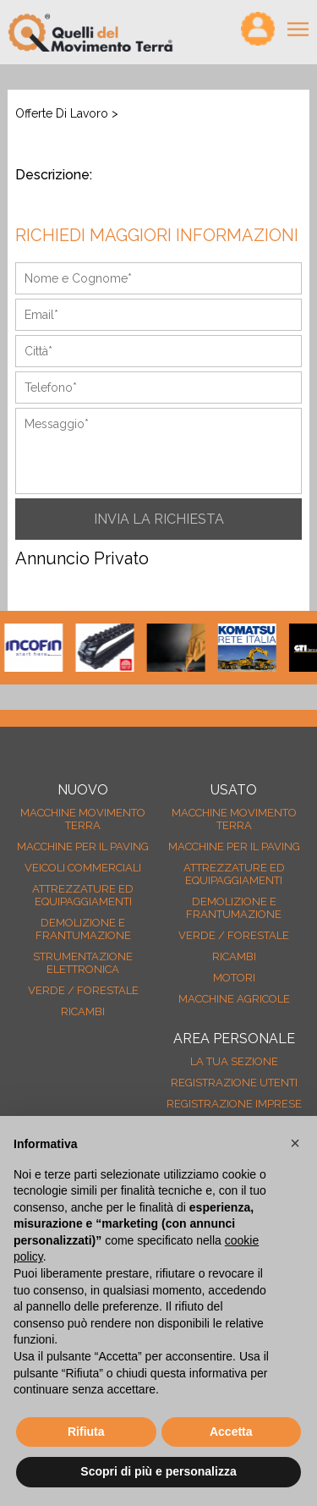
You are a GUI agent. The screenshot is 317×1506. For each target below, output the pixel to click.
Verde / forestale (83, 990)
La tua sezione (234, 1061)
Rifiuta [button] (86, 1431)
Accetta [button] (231, 1431)
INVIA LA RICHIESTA (159, 519)
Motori (234, 977)
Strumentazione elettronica (83, 963)
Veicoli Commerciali (83, 867)
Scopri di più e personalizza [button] (158, 1471)
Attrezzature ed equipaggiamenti (83, 895)
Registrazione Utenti (234, 1082)
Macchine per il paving (83, 846)
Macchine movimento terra (82, 819)
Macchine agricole (234, 998)
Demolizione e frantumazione (83, 929)
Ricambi (83, 1011)
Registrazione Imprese (234, 1103)
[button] (295, 1143)
